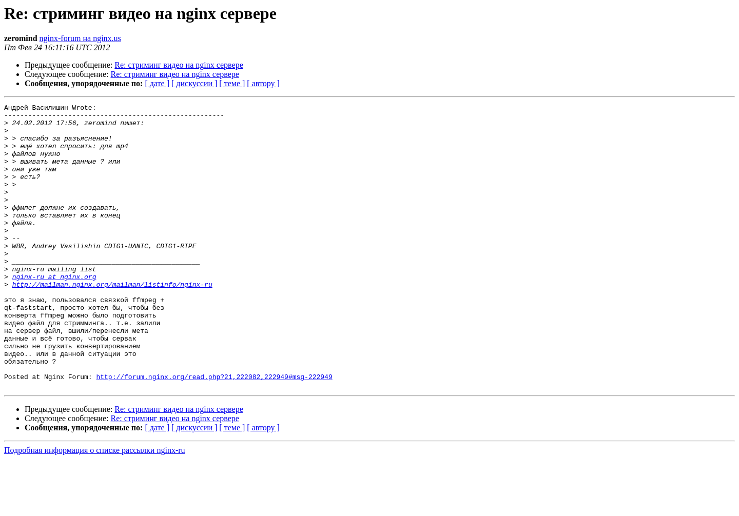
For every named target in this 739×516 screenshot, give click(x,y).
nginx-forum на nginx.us (80, 38)
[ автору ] (263, 83)
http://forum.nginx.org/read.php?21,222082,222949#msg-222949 (214, 431)
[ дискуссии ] (194, 83)
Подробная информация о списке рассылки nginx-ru (94, 507)
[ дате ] (157, 83)
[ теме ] (232, 83)
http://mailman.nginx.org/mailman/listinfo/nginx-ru (112, 321)
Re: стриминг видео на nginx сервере (178, 65)
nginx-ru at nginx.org (54, 311)
